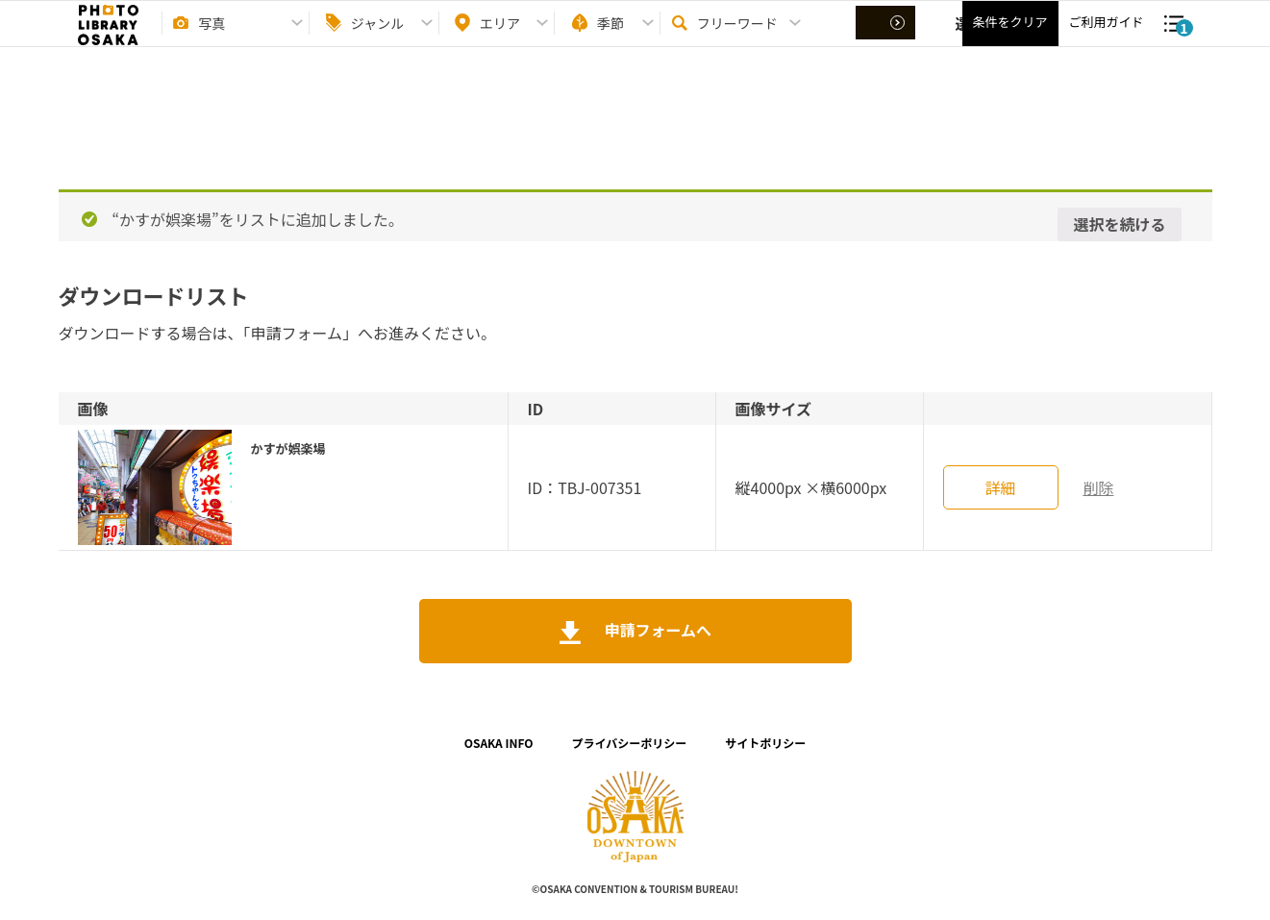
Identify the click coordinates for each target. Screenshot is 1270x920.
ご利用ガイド (1105, 39)
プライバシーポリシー (629, 742)
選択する (887, 39)
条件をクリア (1009, 39)
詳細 (999, 487)
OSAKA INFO (499, 742)
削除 (1098, 487)
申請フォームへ (656, 629)
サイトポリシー (765, 742)
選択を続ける (1119, 224)
